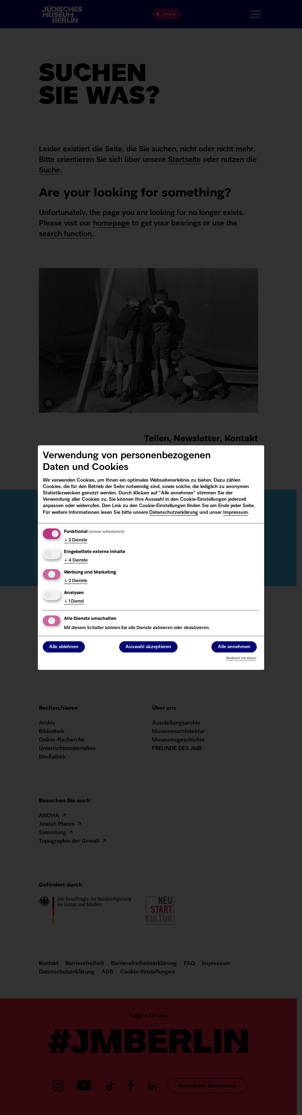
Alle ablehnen (64, 647)
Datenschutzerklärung (173, 512)
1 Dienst (74, 601)
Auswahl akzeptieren (148, 647)
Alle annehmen (234, 647)
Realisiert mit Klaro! (241, 658)
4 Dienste (76, 561)
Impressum (235, 512)
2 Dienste (75, 540)
